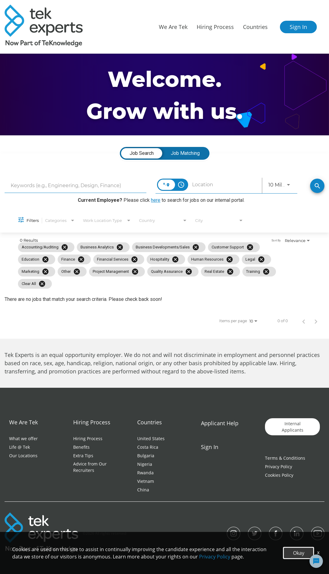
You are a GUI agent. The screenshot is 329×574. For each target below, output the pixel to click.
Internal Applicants (292, 427)
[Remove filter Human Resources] (230, 259)
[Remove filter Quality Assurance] (189, 272)
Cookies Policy (279, 475)
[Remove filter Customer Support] (250, 247)
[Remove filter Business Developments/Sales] (196, 247)
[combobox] (75, 185)
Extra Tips (83, 455)
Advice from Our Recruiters (90, 467)
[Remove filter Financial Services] (134, 259)
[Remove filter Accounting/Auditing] (65, 247)
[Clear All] (42, 284)
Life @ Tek (19, 447)
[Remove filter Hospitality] (175, 259)
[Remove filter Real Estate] (230, 272)
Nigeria (144, 464)
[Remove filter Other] (77, 272)
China (143, 490)
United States (151, 438)
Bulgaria (145, 455)
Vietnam (145, 481)
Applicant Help (219, 423)
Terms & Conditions (285, 458)
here (155, 200)
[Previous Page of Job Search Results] (304, 321)
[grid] (151, 265)
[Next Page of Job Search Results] (316, 321)
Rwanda (145, 473)
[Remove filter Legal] (261, 259)
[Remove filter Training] (266, 272)
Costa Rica (147, 447)
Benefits (81, 447)
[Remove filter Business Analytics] (120, 247)
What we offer (23, 438)
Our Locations (23, 455)
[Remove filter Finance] (81, 259)
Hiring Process (87, 438)
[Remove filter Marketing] (45, 272)
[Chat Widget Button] (316, 561)
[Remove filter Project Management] (135, 272)
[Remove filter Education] (45, 259)
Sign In (298, 26)
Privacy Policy (278, 466)
